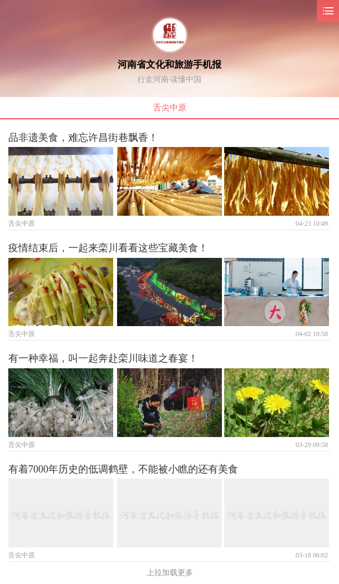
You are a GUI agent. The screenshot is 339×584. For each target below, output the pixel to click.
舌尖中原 (169, 107)
